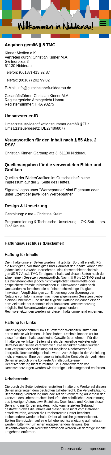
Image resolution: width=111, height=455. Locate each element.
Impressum (97, 449)
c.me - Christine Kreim (43, 214)
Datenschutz (71, 449)
